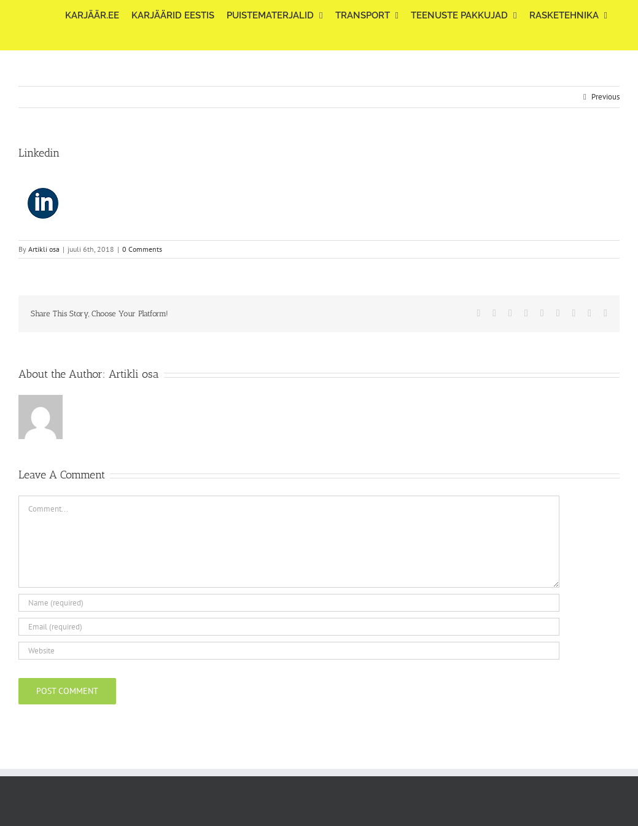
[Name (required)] (288, 603)
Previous (605, 97)
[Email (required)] (288, 627)
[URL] (288, 651)
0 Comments (142, 249)
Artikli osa (44, 249)
